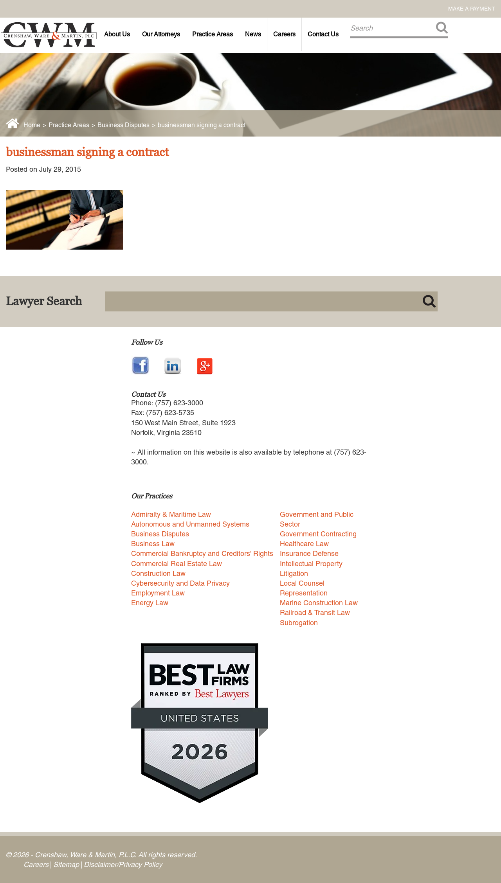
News (253, 34)
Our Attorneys (161, 34)
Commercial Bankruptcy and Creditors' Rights (202, 553)
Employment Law (158, 593)
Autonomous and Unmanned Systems (190, 524)
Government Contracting (318, 534)
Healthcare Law (304, 544)
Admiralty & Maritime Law (171, 514)
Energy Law (149, 603)
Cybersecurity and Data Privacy (180, 583)
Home (31, 125)
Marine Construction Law (319, 603)
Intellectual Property (311, 563)
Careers (284, 34)
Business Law (153, 544)
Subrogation (299, 623)
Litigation (294, 573)
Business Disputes (123, 125)
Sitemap (66, 864)
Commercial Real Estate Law (176, 563)
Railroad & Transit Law (315, 612)
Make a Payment (471, 8)
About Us (117, 34)
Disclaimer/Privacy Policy (123, 864)
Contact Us (323, 34)
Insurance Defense (309, 553)
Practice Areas (212, 34)
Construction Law (158, 573)
